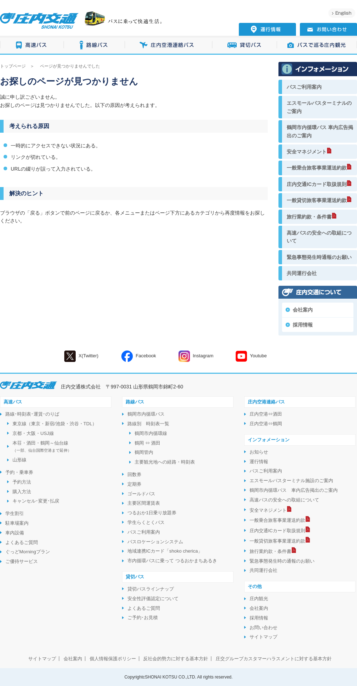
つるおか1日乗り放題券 (151, 512)
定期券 (134, 484)
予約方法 (21, 482)
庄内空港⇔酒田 (266, 414)
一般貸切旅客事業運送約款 (317, 200)
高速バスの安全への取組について (319, 237)
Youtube (251, 356)
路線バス (94, 45)
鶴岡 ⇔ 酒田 (147, 443)
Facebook (138, 356)
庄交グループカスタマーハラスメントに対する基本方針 (274, 658)
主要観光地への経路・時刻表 (165, 462)
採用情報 (303, 325)
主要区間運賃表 (143, 503)
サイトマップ (263, 637)
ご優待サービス (21, 561)
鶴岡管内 (144, 452)
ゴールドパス (141, 493)
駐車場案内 (17, 523)
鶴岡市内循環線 (151, 433)
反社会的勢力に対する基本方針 (175, 658)
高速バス (32, 45)
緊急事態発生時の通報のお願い (282, 561)
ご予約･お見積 (142, 617)
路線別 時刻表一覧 (148, 423)
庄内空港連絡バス (168, 45)
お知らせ (259, 452)
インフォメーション (269, 439)
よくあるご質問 (21, 542)
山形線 (19, 459)
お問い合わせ (263, 627)
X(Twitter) (81, 356)
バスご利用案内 (304, 87)
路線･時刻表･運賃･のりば (32, 414)
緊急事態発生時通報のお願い (319, 257)
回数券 (134, 474)
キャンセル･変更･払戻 (35, 501)
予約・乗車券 (19, 472)
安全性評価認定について (152, 598)
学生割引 (14, 513)
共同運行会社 (302, 273)
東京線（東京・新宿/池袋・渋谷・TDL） (54, 423)
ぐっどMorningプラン (27, 551)
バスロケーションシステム (155, 541)
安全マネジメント (307, 152)
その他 (255, 586)
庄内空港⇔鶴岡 (266, 423)
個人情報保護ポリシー (113, 658)
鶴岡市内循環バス (146, 414)
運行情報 (259, 461)
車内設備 (14, 532)
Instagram (195, 356)
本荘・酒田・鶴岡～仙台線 (41, 446)
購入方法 (21, 491)
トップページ (13, 66)
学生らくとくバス (146, 522)
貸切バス (244, 45)
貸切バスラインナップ (150, 589)
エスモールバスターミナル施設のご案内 (291, 480)
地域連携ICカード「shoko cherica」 (164, 551)
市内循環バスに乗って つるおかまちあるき (172, 560)
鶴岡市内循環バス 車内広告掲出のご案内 (320, 131)
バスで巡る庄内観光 (317, 45)
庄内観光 (259, 598)
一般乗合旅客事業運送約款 (317, 168)
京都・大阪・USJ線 (33, 433)
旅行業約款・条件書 (309, 217)
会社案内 (303, 310)
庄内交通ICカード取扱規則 (317, 184)
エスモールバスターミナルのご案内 (319, 107)
